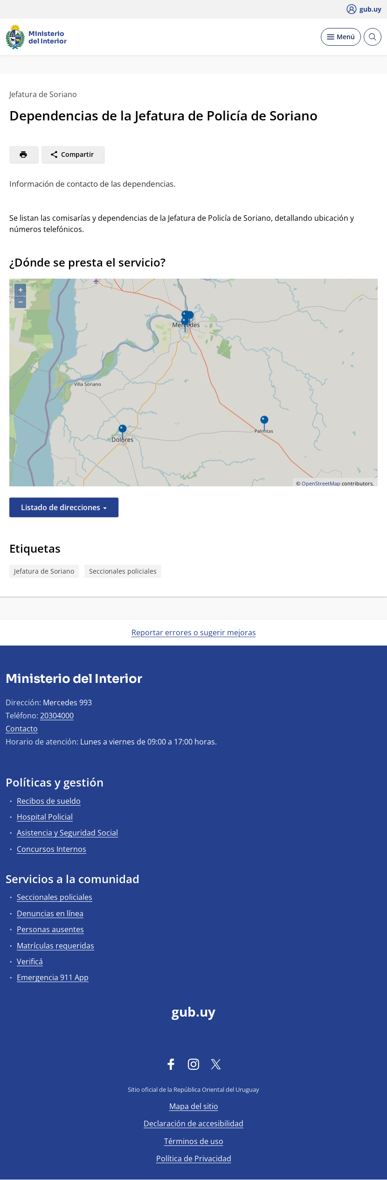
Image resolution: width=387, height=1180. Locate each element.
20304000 (57, 715)
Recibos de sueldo (49, 801)
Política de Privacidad (193, 1158)
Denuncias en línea (50, 913)
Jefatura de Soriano (44, 571)
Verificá (30, 961)
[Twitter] (215, 1064)
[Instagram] (193, 1064)
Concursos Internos (51, 849)
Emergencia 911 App (53, 977)
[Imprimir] (23, 154)
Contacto (22, 728)
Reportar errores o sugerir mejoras (193, 632)
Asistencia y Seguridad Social (67, 833)
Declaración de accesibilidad (193, 1123)
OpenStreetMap (321, 483)
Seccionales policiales (123, 571)
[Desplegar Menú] (341, 37)
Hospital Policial (45, 817)
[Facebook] (171, 1064)
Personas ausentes (50, 929)
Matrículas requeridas (55, 946)
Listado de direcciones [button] (64, 507)
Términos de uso (193, 1141)
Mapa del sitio (193, 1106)
